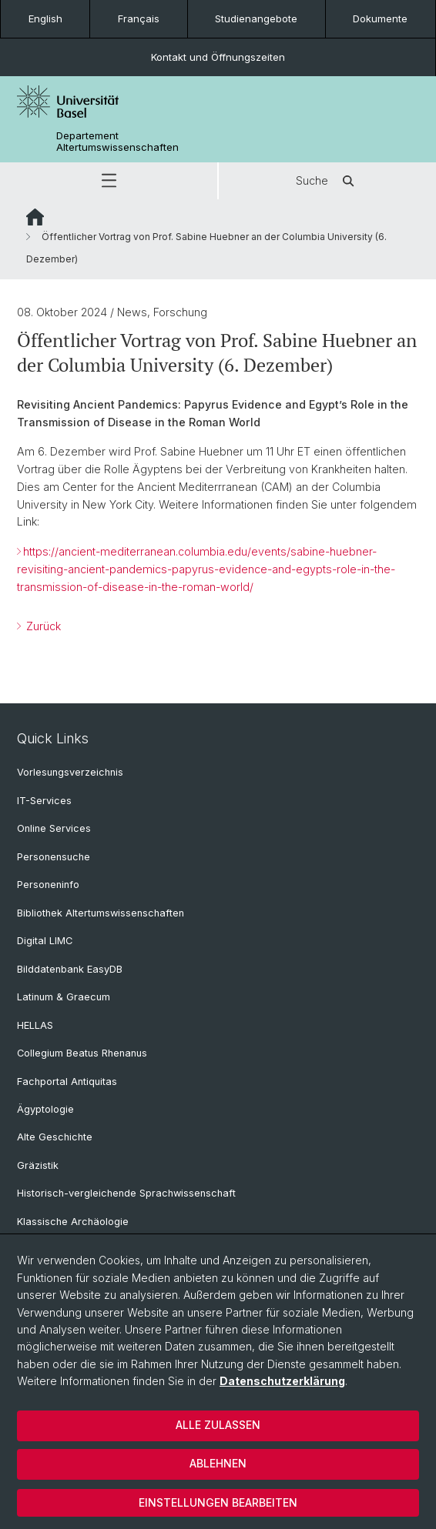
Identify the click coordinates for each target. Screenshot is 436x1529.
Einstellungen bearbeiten (218, 1502)
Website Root (35, 217)
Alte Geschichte (54, 1137)
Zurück (42, 626)
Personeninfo (48, 884)
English (45, 18)
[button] (108, 180)
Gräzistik (38, 1165)
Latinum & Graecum (63, 997)
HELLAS (35, 1025)
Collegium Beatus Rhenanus (82, 1053)
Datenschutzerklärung (282, 1380)
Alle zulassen (218, 1424)
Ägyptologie (45, 1109)
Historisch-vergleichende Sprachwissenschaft (126, 1193)
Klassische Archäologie (73, 1221)
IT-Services (44, 800)
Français (138, 18)
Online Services (54, 828)
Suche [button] (327, 181)
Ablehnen (218, 1463)
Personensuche (53, 857)
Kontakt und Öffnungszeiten (218, 57)
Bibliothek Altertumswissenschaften (100, 913)
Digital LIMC (44, 940)
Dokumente (380, 18)
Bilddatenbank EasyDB (69, 969)
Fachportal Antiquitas (67, 1081)
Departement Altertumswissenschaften (117, 141)
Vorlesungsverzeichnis (70, 772)
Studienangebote (256, 18)
